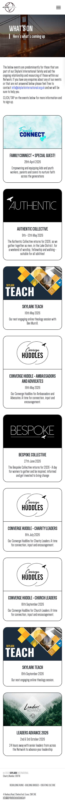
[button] (58, 7)
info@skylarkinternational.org (14, 797)
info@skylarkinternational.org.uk (28, 88)
